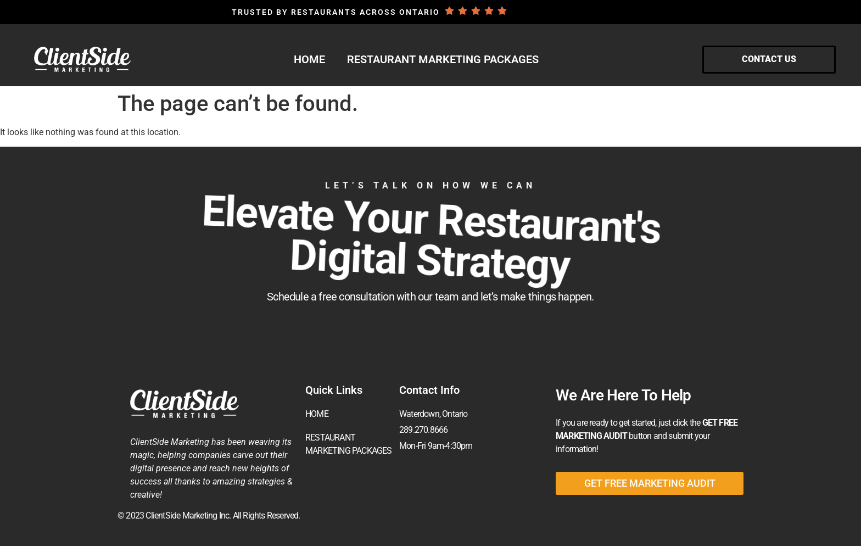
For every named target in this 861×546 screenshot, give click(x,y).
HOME (309, 59)
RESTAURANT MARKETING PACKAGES (443, 59)
